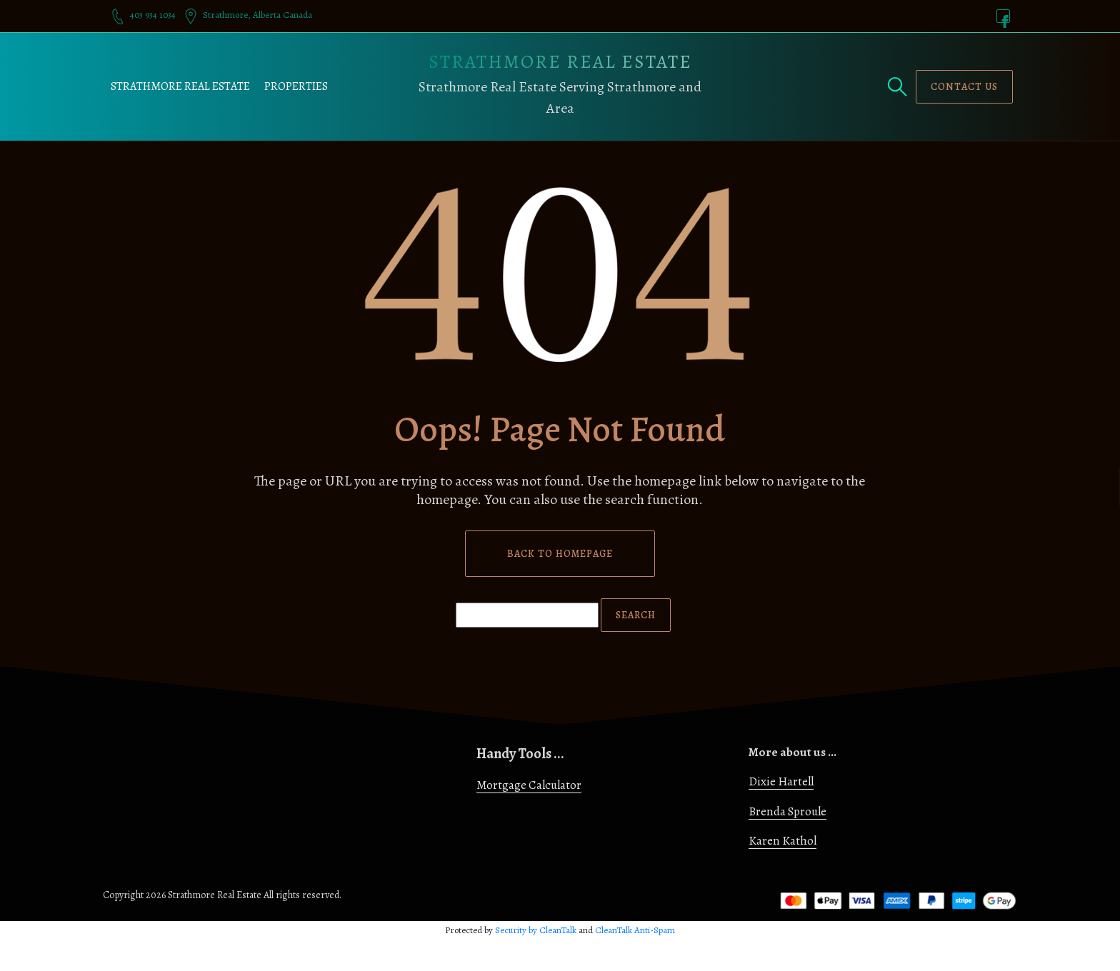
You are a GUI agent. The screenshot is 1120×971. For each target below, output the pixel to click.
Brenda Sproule (787, 811)
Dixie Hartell (781, 781)
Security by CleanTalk (535, 930)
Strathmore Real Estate (180, 86)
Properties (296, 86)
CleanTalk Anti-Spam (635, 930)
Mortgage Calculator (528, 785)
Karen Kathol (782, 840)
